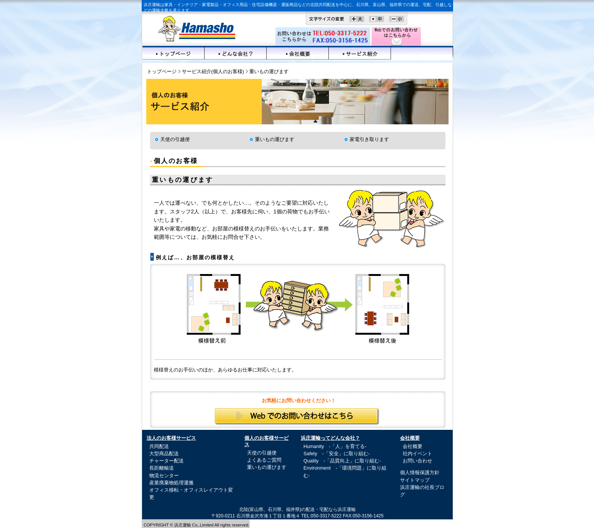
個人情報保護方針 (419, 472)
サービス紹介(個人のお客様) (213, 71)
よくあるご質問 (264, 460)
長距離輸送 (161, 468)
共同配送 (159, 446)
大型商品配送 (164, 453)
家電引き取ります (369, 139)
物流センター (164, 475)
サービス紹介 (360, 53)
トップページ (173, 53)
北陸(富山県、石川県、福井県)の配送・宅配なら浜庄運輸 (297, 509)
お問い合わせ (417, 461)
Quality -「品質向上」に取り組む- (342, 461)
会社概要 (298, 53)
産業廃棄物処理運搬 (171, 483)
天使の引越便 (175, 139)
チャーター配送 (166, 461)
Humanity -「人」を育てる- (335, 446)
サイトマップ (415, 480)
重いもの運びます (274, 139)
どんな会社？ (236, 53)
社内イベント (417, 453)
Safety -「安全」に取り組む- (336, 453)
